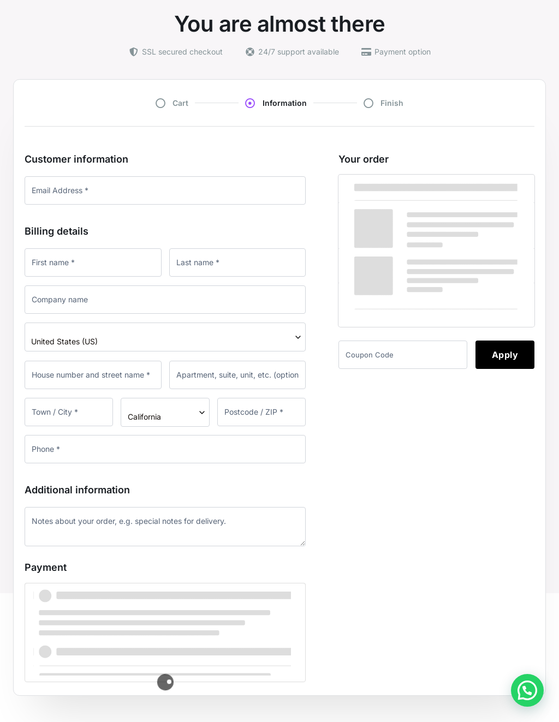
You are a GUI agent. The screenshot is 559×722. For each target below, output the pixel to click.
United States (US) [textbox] (64, 341)
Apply (505, 354)
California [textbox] (144, 416)
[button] (527, 690)
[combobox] (165, 337)
